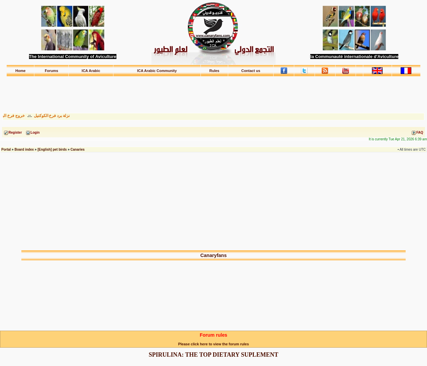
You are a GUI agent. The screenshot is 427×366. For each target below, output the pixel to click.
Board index (24, 149)
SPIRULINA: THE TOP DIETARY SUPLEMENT (213, 354)
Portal (6, 149)
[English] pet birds (52, 149)
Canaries (77, 149)
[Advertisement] (213, 92)
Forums (51, 71)
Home (20, 71)
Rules (214, 71)
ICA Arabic (91, 71)
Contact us (250, 71)
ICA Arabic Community (157, 71)
